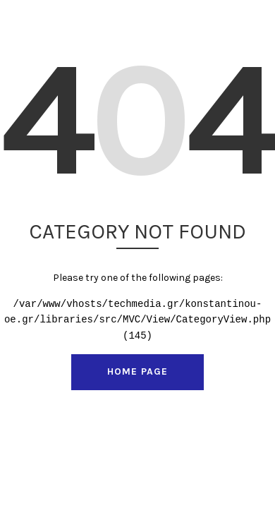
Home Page (137, 371)
